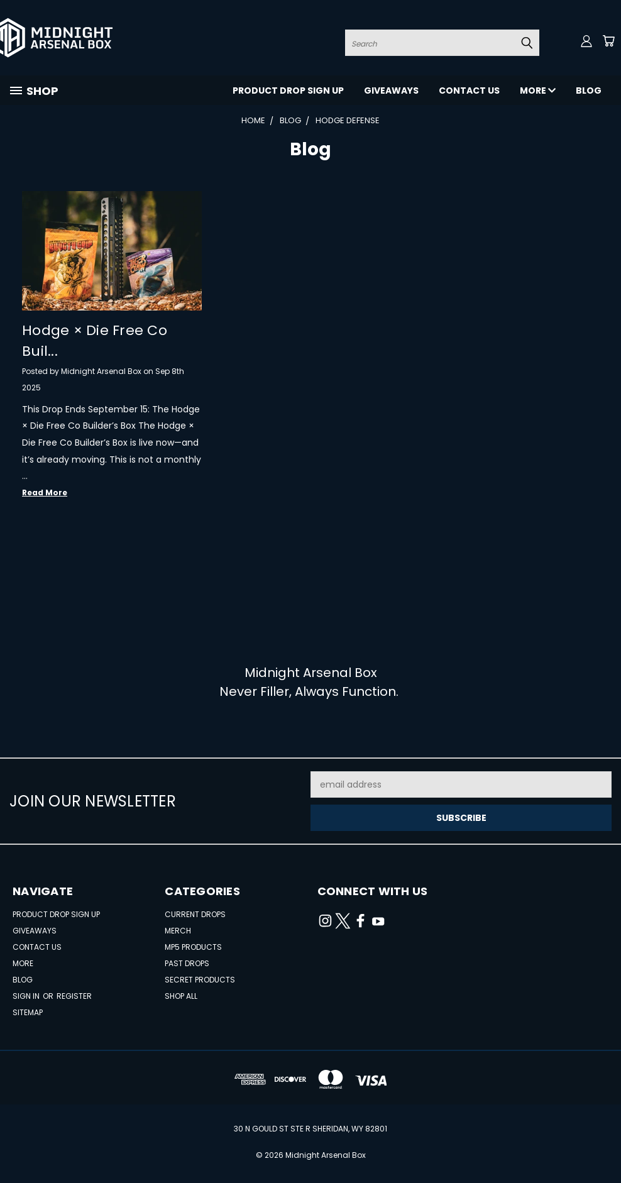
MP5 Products (193, 947)
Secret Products (200, 979)
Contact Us (469, 90)
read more (44, 492)
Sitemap (28, 1012)
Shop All (181, 996)
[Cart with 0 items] (608, 41)
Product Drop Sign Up (288, 90)
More (538, 90)
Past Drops (187, 963)
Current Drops (195, 914)
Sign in (27, 996)
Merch (178, 930)
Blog (589, 90)
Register (74, 996)
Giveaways (391, 90)
